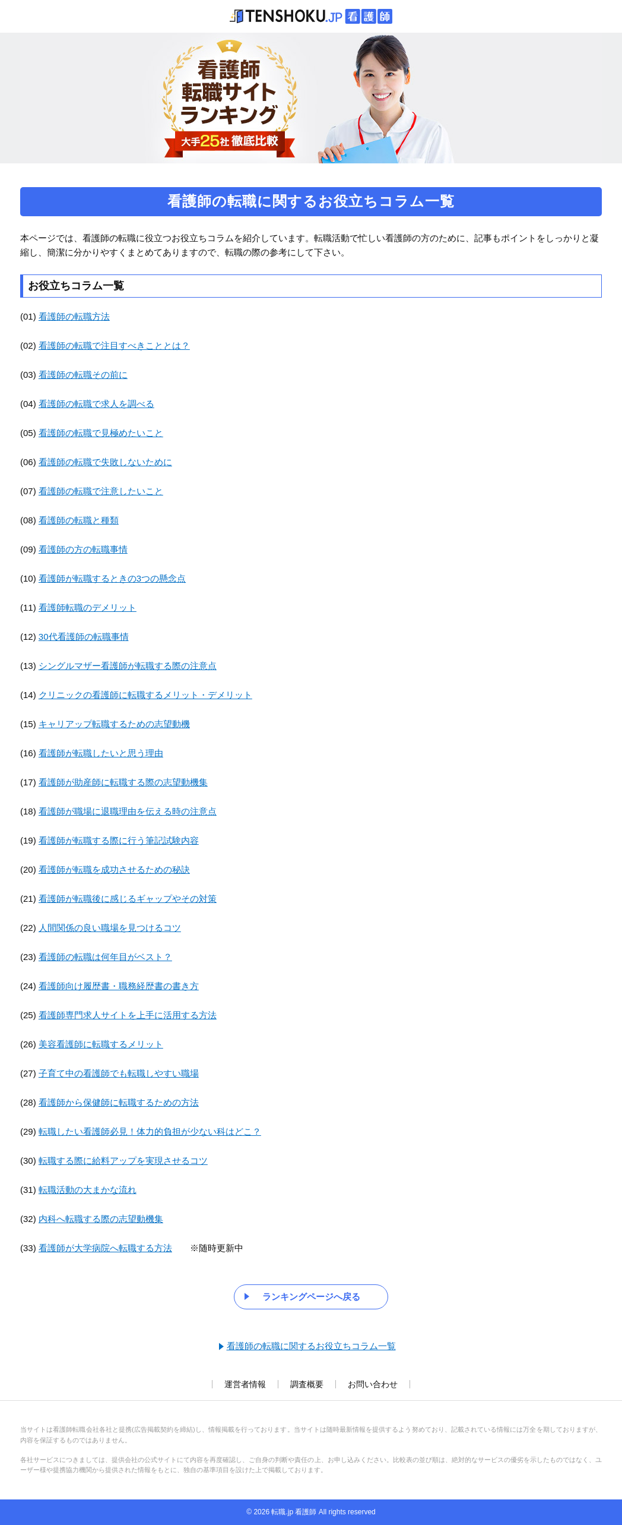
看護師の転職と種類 (79, 520)
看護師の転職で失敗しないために (105, 462)
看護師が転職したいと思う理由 (101, 753)
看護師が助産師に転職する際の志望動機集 (123, 782)
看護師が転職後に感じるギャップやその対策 (128, 898)
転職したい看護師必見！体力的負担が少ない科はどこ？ (150, 1131)
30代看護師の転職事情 (84, 637)
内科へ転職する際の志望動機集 (101, 1219)
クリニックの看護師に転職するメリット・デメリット (145, 695)
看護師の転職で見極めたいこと (101, 433)
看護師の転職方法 (74, 316)
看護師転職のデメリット (88, 607)
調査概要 (306, 1384)
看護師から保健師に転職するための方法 (119, 1102)
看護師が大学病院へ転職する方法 (105, 1248)
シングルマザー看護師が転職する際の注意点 (128, 666)
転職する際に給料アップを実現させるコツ (123, 1160)
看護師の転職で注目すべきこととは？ (114, 345)
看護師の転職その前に (83, 375)
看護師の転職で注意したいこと (101, 491)
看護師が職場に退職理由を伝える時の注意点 (128, 811)
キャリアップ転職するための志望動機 (114, 724)
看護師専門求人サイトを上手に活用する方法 (128, 1015)
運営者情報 (245, 1384)
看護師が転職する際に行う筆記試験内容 (119, 840)
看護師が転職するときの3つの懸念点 (112, 578)
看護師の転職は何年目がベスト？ (105, 957)
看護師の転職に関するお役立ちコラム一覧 (311, 1346)
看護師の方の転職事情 (83, 549)
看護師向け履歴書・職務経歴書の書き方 (119, 986)
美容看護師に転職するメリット (101, 1044)
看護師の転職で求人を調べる (96, 404)
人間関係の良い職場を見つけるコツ (110, 928)
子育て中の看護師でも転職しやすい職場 (119, 1073)
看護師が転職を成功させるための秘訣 (114, 869)
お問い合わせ (373, 1384)
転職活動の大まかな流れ (88, 1190)
